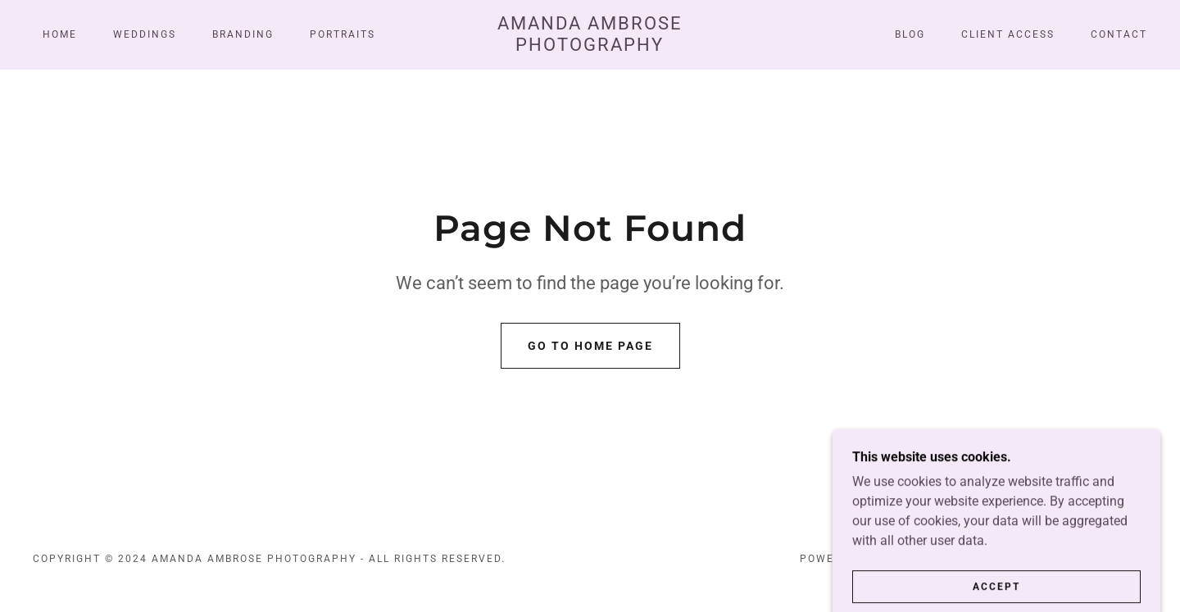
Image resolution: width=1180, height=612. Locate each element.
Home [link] (60, 34)
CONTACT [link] (1119, 34)
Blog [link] (910, 34)
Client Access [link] (1008, 34)
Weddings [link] (144, 34)
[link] (589, 46)
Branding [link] (243, 34)
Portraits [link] (342, 34)
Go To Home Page (590, 345)
